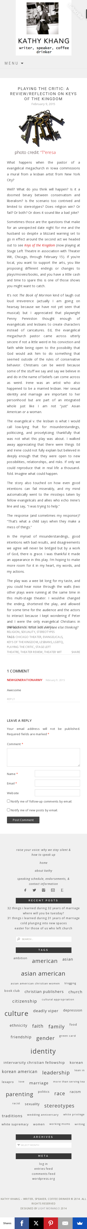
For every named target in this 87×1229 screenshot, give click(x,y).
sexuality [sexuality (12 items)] (32, 1104)
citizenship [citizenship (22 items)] (24, 1001)
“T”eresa (48, 152)
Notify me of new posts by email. (34, 810)
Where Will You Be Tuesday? (43, 913)
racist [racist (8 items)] (16, 1103)
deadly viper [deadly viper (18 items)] (45, 1010)
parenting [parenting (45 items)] (19, 1094)
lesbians (45, 642)
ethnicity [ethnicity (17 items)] (18, 1025)
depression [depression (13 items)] (72, 1010)
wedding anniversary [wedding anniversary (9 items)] (43, 1114)
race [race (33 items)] (59, 1093)
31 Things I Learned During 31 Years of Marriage (43, 918)
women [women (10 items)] (39, 1124)
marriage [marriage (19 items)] (38, 1083)
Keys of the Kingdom (22, 642)
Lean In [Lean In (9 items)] (79, 1070)
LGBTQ (58, 642)
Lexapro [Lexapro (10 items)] (8, 1082)
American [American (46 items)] (45, 961)
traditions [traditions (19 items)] (12, 1115)
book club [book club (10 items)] (12, 991)
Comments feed (43, 1174)
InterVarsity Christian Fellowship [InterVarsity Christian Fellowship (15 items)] (34, 1062)
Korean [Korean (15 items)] (76, 1062)
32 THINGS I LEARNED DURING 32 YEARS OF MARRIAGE (43, 908)
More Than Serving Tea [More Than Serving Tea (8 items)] (69, 1081)
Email (12, 783)
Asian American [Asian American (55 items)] (43, 973)
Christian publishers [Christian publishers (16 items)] (44, 991)
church (24, 627)
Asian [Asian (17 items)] (67, 959)
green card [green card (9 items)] (67, 1035)
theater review (31, 652)
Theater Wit (53, 652)
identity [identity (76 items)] (43, 1051)
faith (49, 627)
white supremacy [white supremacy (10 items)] (15, 1124)
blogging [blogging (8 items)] (70, 983)
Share (75, 652)
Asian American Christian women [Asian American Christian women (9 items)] (35, 983)
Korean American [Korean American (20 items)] (20, 1071)
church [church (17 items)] (75, 991)
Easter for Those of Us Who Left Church (43, 928)
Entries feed (43, 1169)
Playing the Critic (20, 647)
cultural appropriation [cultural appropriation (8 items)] (58, 999)
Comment (15, 744)
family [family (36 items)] (56, 1026)
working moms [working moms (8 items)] (59, 1124)
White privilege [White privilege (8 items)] (74, 1114)
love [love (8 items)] (22, 1081)
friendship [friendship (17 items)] (21, 1036)
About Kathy (43, 871)
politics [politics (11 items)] (44, 1091)
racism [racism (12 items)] (75, 1091)
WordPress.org (43, 1179)
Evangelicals (52, 637)
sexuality (28, 632)
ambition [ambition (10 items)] (20, 958)
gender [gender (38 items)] (45, 1038)
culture (37, 627)
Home (44, 863)
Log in (43, 1164)
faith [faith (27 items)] (38, 1026)
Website (13, 793)
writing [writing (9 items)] (80, 1124)
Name (12, 774)
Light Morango (49, 1208)
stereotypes (46, 632)
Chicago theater (28, 637)
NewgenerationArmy (24, 680)
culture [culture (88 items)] (16, 1013)
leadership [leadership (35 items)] (56, 1072)
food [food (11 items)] (73, 1024)
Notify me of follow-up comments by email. (41, 801)
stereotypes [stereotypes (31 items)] (59, 1105)
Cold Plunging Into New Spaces (43, 923)
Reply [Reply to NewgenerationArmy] (11, 699)
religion (13, 632)
